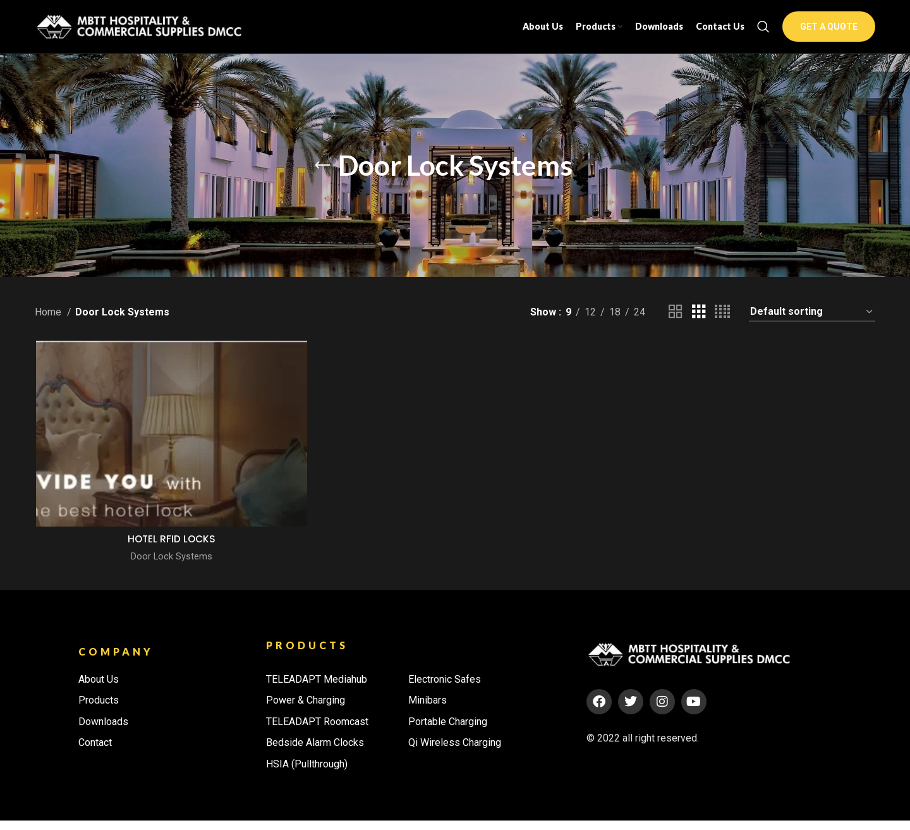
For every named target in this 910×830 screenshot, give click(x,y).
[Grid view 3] (699, 324)
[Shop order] (812, 324)
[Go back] (322, 177)
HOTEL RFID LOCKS (171, 551)
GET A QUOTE (829, 33)
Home (49, 325)
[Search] (763, 33)
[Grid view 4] (722, 324)
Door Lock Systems (170, 569)
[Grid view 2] (675, 324)
